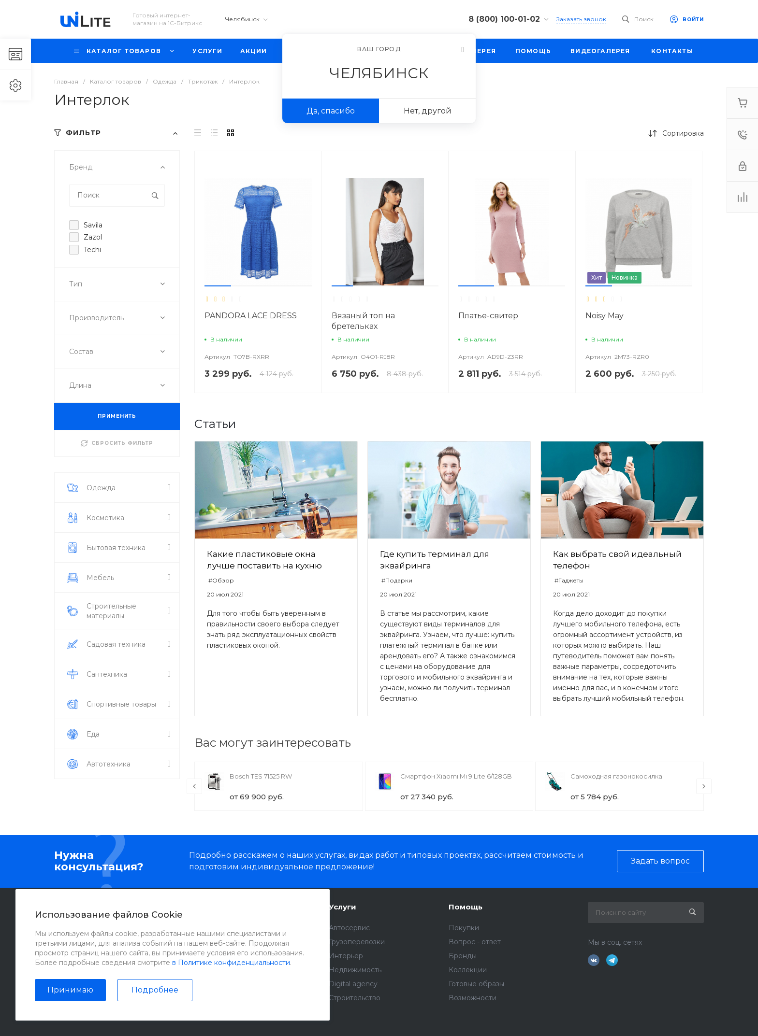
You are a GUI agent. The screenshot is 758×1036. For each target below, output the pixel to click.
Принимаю (70, 989)
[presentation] (194, 786)
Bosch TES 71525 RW (261, 776)
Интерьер (346, 955)
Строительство (354, 997)
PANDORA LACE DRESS (250, 315)
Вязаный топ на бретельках (363, 321)
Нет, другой (428, 110)
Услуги (342, 906)
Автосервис (349, 927)
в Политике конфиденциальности (231, 962)
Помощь (465, 906)
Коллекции (468, 969)
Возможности (472, 997)
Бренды (463, 955)
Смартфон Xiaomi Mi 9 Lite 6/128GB (456, 776)
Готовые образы (476, 983)
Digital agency (353, 983)
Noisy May (604, 315)
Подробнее (154, 989)
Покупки (464, 927)
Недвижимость (355, 969)
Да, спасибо (330, 110)
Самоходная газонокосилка (616, 776)
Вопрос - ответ (475, 941)
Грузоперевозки (357, 941)
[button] (217, 285)
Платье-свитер (488, 315)
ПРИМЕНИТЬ (117, 416)
